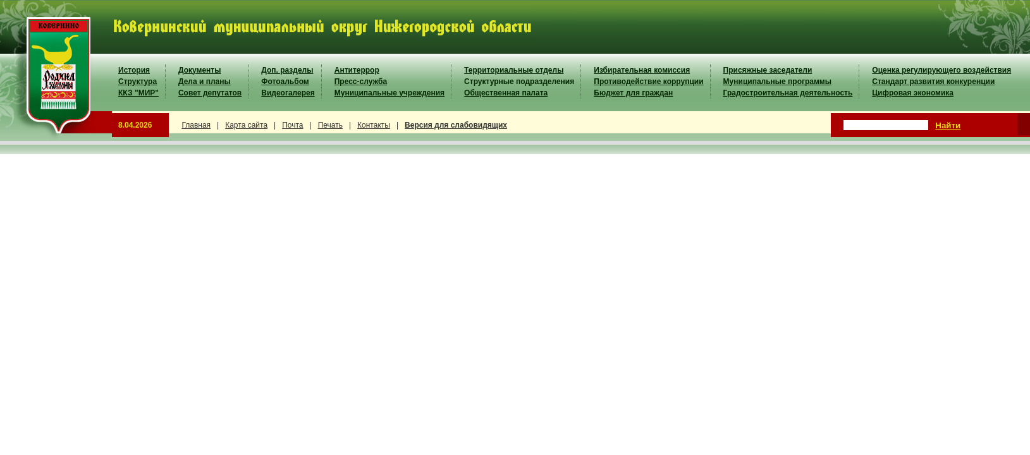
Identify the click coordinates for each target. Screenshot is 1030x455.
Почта (292, 125)
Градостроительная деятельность (788, 92)
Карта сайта (246, 125)
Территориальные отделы (513, 70)
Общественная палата (506, 92)
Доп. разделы (287, 70)
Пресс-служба (360, 81)
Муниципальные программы (777, 81)
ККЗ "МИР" (138, 92)
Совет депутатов (210, 92)
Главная (196, 125)
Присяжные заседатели (767, 70)
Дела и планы (204, 81)
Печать (330, 125)
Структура (137, 81)
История (134, 70)
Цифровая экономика (912, 92)
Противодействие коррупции (648, 81)
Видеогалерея (287, 92)
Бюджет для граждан (633, 92)
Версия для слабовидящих (456, 125)
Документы (199, 70)
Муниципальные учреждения (389, 92)
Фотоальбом (285, 81)
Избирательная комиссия (642, 70)
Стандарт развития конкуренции (933, 81)
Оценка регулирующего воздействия (941, 70)
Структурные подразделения (519, 81)
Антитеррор (356, 70)
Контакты (373, 125)
